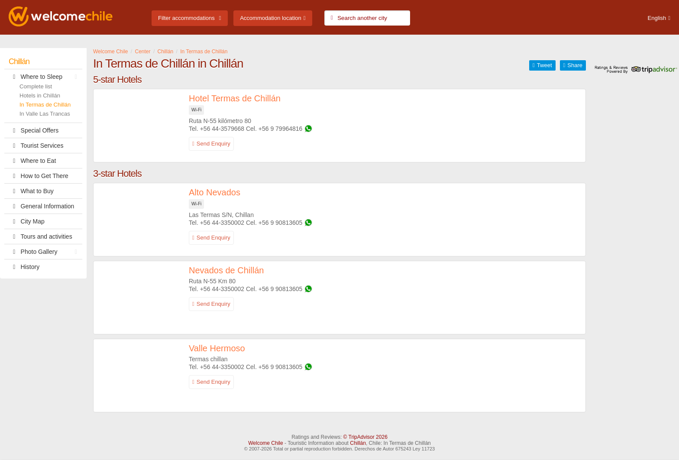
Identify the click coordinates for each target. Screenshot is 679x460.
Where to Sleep (45, 76)
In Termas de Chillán (45, 104)
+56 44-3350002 (222, 222)
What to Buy (31, 191)
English (657, 18)
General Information (41, 206)
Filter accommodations (186, 18)
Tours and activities (40, 236)
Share (574, 65)
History (24, 267)
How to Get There (38, 176)
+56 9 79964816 (281, 128)
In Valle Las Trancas (44, 113)
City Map (27, 221)
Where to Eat (32, 160)
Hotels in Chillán (39, 95)
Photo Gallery (45, 251)
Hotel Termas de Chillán (235, 98)
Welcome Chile (265, 443)
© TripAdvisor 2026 (365, 437)
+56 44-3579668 (222, 128)
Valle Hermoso (217, 348)
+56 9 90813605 (281, 222)
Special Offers (33, 130)
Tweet (544, 65)
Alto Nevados (214, 192)
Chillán (19, 61)
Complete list (35, 86)
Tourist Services (36, 145)
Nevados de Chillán (226, 270)
